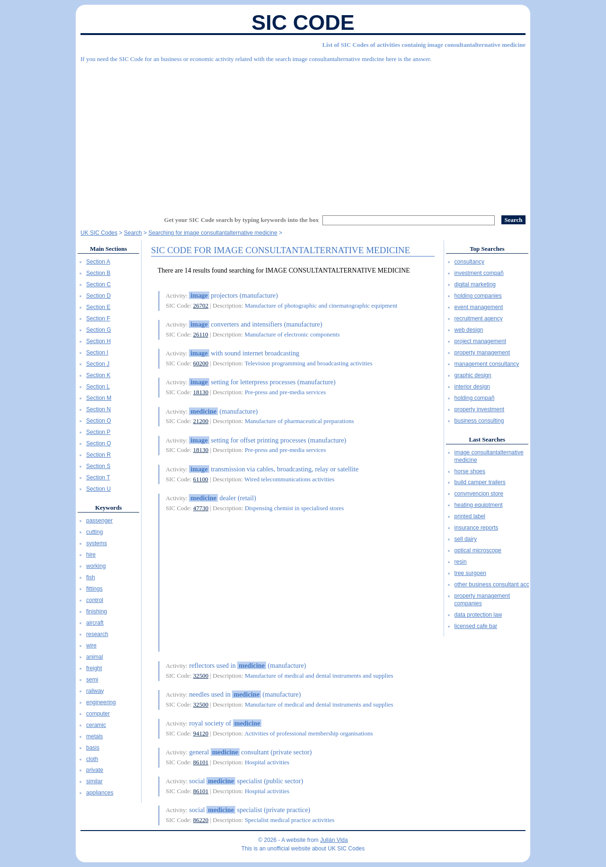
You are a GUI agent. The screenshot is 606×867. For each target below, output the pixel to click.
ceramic (96, 725)
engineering (101, 702)
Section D (98, 295)
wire (91, 645)
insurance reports (476, 527)
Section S (98, 466)
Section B (98, 273)
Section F (98, 318)
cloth (92, 759)
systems (96, 543)
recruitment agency (478, 318)
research (97, 634)
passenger (99, 520)
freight (94, 668)
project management (480, 341)
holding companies (478, 295)
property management (482, 352)
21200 (201, 421)
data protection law (478, 614)
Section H (98, 341)
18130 (201, 392)
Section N (98, 409)
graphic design (472, 375)
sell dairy (465, 539)
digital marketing (475, 284)
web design (468, 330)
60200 (201, 363)
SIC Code (303, 22)
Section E (98, 307)
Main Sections (108, 248)
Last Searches (487, 439)
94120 (201, 733)
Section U (98, 489)
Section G (98, 330)
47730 (201, 508)
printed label (469, 516)
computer (98, 713)
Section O (98, 420)
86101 (201, 762)
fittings (94, 588)
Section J (97, 364)
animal (94, 657)
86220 (201, 819)
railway (95, 691)
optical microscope (477, 550)
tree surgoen (470, 573)
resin (460, 561)
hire (91, 554)
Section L (98, 386)
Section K (98, 375)
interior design (472, 386)
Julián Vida (334, 840)
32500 (201, 675)
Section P (98, 432)
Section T (98, 477)
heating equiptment (478, 505)
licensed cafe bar (476, 626)
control (94, 600)
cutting (94, 532)
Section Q (98, 443)
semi (92, 679)
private (94, 770)
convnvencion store (478, 493)
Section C (98, 284)
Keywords (108, 507)
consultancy (469, 261)
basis (92, 747)
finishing (96, 611)
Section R (98, 454)
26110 (200, 334)
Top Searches (487, 248)
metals (94, 736)
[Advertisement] (303, 135)
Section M (98, 398)
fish (90, 577)
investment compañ (479, 273)
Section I (97, 352)
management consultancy (486, 364)
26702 (201, 305)
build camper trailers (480, 482)
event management (478, 307)
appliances (99, 792)
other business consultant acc (491, 584)
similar (94, 781)
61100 (200, 479)
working (96, 566)
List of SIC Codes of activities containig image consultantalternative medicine (424, 44)
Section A (98, 261)
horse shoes (469, 471)
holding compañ (474, 398)
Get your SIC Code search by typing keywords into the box (241, 219)
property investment (479, 409)
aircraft (95, 622)
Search (133, 233)
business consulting (479, 420)
